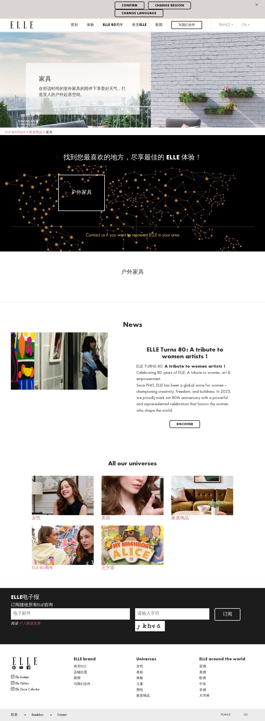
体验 (90, 25)
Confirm (129, 5)
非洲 (202, 690)
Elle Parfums (20, 683)
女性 (63, 498)
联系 (14, 715)
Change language (139, 13)
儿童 (139, 684)
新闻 (159, 25)
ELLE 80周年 (113, 25)
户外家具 (81, 192)
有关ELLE (139, 25)
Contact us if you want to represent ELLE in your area (132, 235)
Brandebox (37, 715)
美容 (132, 498)
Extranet (62, 715)
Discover (184, 424)
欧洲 (202, 678)
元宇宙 (132, 548)
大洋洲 (204, 695)
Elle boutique (20, 677)
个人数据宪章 (30, 623)
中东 (202, 684)
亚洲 (202, 666)
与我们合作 (186, 25)
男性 (139, 690)
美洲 (202, 672)
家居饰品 (202, 498)
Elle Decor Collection (25, 689)
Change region (169, 5)
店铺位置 (80, 672)
